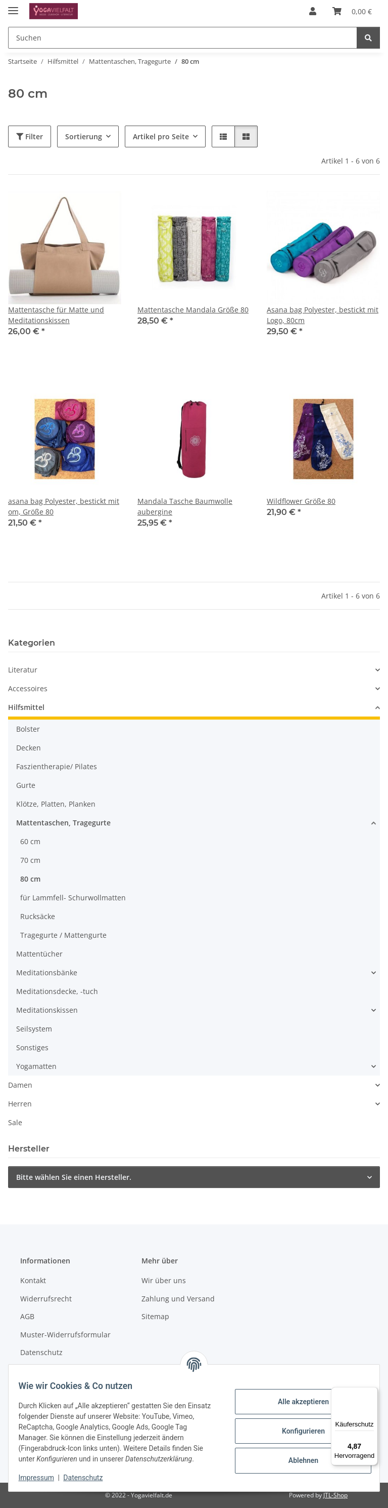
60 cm (30, 841)
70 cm (30, 860)
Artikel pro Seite (161, 136)
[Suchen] (368, 38)
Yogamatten (36, 1066)
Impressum (42, 1478)
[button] (312, 11)
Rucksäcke (37, 916)
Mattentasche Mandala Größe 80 (193, 309)
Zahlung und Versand (178, 1298)
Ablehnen (297, 1460)
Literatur (22, 669)
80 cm (30, 879)
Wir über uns (163, 1280)
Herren (20, 1103)
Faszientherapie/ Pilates (56, 766)
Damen (20, 1085)
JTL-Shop (335, 1495)
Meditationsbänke (46, 972)
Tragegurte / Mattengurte (63, 935)
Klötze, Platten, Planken (55, 804)
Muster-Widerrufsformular (65, 1334)
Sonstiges (32, 1047)
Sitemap (155, 1316)
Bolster (28, 729)
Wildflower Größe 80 (301, 501)
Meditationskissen (47, 1010)
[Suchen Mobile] (182, 38)
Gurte (25, 785)
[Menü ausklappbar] (13, 6)
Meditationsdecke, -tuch (57, 991)
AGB (27, 1316)
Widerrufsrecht (46, 1298)
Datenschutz (89, 1478)
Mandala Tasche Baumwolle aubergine (184, 506)
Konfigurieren (296, 1431)
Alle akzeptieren (296, 1402)
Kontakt (33, 1280)
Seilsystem (34, 1029)
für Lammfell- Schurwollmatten (73, 897)
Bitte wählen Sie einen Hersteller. (73, 1177)
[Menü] (372, 1393)
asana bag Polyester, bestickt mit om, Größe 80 (63, 506)
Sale (15, 1122)
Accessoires (27, 688)
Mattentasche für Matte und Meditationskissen (56, 315)
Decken (28, 747)
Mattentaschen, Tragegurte (63, 822)
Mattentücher (39, 954)
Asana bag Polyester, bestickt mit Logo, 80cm (322, 315)
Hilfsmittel (26, 707)
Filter (29, 136)
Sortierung (83, 136)
